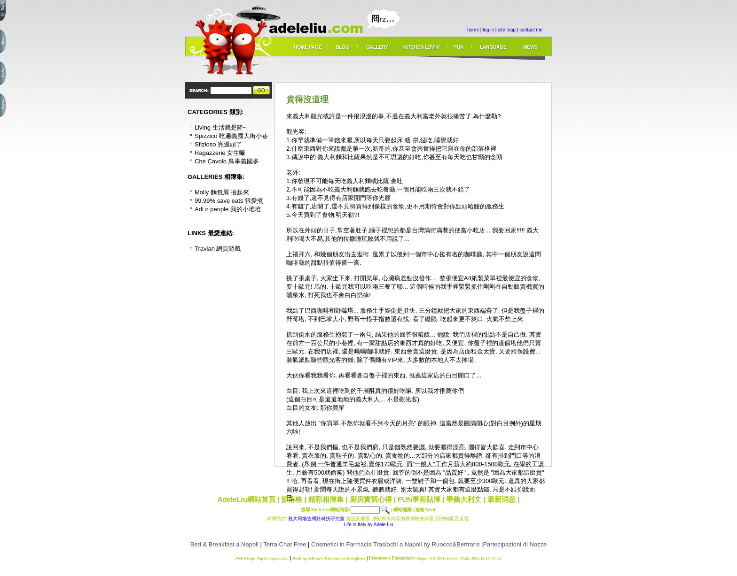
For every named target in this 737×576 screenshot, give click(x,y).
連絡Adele (425, 509)
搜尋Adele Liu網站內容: (325, 509)
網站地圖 (402, 509)
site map (507, 29)
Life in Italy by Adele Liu (368, 524)
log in (488, 29)
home (473, 29)
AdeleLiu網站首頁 (246, 499)
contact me (530, 29)
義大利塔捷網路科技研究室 (316, 518)
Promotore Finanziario (392, 558)
